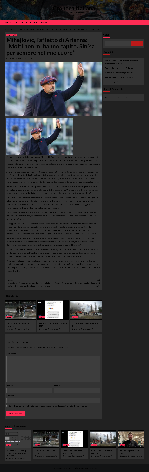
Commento (11, 353)
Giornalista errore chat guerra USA (119, 73)
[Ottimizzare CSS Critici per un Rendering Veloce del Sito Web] (18, 439)
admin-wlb (11, 58)
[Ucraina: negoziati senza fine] (131, 439)
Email (57, 386)
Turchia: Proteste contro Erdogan (119, 68)
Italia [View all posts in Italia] (8, 35)
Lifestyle (43, 22)
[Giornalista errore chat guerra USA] (53, 310)
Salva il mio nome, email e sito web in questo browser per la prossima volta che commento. (48, 406)
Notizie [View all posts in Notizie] (14, 35)
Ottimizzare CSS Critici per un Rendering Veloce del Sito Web (121, 62)
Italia (16, 22)
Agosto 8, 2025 (21, 458)
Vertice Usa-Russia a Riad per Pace (119, 77)
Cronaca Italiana (74, 8)
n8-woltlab (11, 329)
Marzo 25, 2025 (21, 329)
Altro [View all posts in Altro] (8, 445)
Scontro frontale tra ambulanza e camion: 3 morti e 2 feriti (76, 282)
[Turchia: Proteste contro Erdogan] (20, 310)
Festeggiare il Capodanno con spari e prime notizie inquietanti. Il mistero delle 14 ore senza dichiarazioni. (29, 282)
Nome (9, 386)
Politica (33, 22)
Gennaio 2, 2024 (23, 58)
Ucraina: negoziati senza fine (117, 82)
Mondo (24, 22)
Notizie (8, 22)
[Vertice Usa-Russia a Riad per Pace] (86, 310)
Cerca (106, 34)
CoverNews (82, 468)
